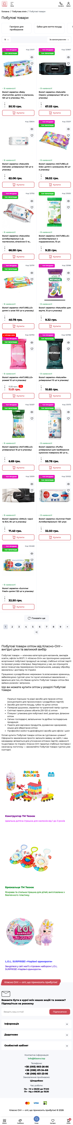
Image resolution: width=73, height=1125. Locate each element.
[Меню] (12, 4)
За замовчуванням (59, 39)
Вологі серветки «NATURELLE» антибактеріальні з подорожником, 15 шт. (54, 239)
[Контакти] (61, 4)
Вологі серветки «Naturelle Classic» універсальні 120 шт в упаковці (53, 95)
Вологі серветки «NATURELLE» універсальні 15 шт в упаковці (17, 448)
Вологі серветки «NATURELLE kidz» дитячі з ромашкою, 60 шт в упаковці (54, 167)
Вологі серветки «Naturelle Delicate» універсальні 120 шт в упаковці (17, 167)
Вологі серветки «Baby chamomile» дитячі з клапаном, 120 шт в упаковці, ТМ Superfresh (18, 95)
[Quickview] (31, 57)
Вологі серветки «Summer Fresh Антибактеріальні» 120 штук (55, 520)
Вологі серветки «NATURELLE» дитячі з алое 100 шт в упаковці (18, 309)
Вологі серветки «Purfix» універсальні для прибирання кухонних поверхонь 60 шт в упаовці (54, 450)
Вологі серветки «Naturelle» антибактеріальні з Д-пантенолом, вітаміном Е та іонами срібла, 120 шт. (16, 239)
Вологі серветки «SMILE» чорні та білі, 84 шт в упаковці (17, 520)
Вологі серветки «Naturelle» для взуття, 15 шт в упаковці (55, 309)
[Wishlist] (31, 63)
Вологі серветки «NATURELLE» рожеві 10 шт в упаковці (17, 378)
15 (6, 39)
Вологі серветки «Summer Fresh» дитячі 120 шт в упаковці (18, 589)
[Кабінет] (68, 4)
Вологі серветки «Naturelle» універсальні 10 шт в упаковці (54, 378)
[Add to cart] (18, 113)
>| (36, 632)
